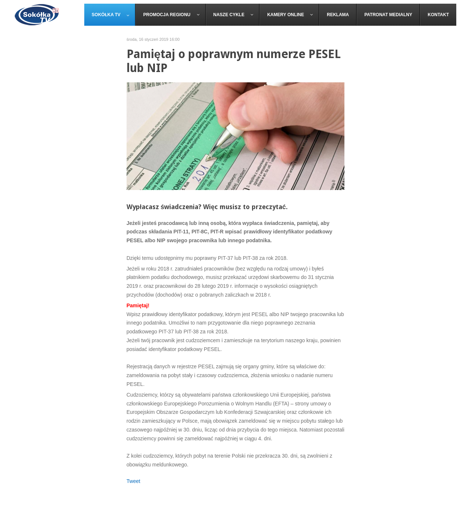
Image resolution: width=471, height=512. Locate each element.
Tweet (133, 481)
